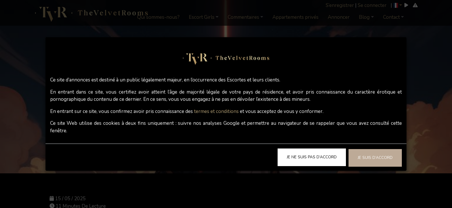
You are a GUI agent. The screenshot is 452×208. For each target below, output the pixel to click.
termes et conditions (216, 111)
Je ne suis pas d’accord (312, 157)
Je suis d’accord (375, 157)
